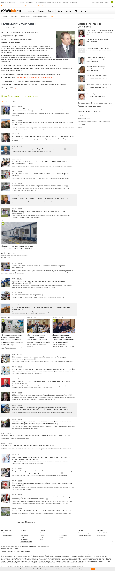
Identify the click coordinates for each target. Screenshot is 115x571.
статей (14, 27)
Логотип (22, 537)
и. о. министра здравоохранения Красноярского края (35, 77)
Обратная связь (24, 535)
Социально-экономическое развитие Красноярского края (94, 121)
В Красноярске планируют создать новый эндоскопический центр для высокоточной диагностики (39, 358)
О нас (22, 533)
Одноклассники (6, 535)
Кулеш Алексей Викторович (96, 57)
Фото (41, 539)
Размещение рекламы (84, 535)
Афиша (61, 533)
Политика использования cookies (9, 548)
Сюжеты (42, 537)
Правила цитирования (76, 566)
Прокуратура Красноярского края (90, 106)
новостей (6, 27)
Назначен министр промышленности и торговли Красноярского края (40, 198)
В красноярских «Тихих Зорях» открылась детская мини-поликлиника (40, 186)
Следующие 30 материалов (25, 522)
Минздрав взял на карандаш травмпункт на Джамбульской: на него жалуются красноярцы (42, 484)
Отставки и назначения (84, 118)
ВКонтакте (5, 533)
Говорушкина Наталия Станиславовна (100, 30)
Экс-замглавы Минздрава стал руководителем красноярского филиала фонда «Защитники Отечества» (42, 110)
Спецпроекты (45, 6)
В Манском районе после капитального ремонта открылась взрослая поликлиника (38, 212)
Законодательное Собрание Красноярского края (95, 103)
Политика (29, 317)
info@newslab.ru (101, 535)
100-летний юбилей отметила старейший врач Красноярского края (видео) (42, 395)
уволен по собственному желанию (28, 88)
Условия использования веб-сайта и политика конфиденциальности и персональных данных (25, 546)
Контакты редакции (26, 541)
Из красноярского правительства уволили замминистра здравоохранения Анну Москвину (42, 123)
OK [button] (93, 568)
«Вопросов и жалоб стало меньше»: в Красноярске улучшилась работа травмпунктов (38, 267)
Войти (106, 2)
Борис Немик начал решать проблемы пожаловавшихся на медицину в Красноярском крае (38, 282)
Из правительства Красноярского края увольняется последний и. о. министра (43, 136)
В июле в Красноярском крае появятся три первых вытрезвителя (27, 445)
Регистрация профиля (97, 2)
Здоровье (80, 115)
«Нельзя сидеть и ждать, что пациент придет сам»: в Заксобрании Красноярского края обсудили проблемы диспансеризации (43, 498)
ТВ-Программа (63, 535)
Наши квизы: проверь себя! (32, 6)
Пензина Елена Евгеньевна (96, 67)
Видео (61, 539)
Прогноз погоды (56, 2)
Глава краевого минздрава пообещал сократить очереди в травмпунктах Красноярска (35, 435)
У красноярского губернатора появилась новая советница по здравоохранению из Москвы (42, 308)
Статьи (42, 535)
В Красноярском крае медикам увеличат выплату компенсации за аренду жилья (40, 174)
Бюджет (80, 127)
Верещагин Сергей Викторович (97, 39)
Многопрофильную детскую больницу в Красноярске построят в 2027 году (41, 510)
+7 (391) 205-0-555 (102, 533)
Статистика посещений (84, 533)
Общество (4, 221)
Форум (61, 537)
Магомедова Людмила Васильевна (99, 85)
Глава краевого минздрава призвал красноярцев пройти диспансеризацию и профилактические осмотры (41, 458)
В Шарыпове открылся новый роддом (27, 295)
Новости (20, 106)
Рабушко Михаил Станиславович (98, 48)
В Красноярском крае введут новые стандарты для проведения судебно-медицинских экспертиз (40, 162)
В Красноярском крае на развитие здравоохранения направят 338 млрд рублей (43, 369)
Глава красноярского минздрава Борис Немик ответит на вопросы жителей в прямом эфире (41, 382)
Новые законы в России (17, 6)
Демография (81, 124)
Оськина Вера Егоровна (95, 94)
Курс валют (74, 2)
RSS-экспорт (24, 539)
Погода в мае (5, 6)
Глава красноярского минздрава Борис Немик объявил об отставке (39, 149)
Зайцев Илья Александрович (97, 76)
